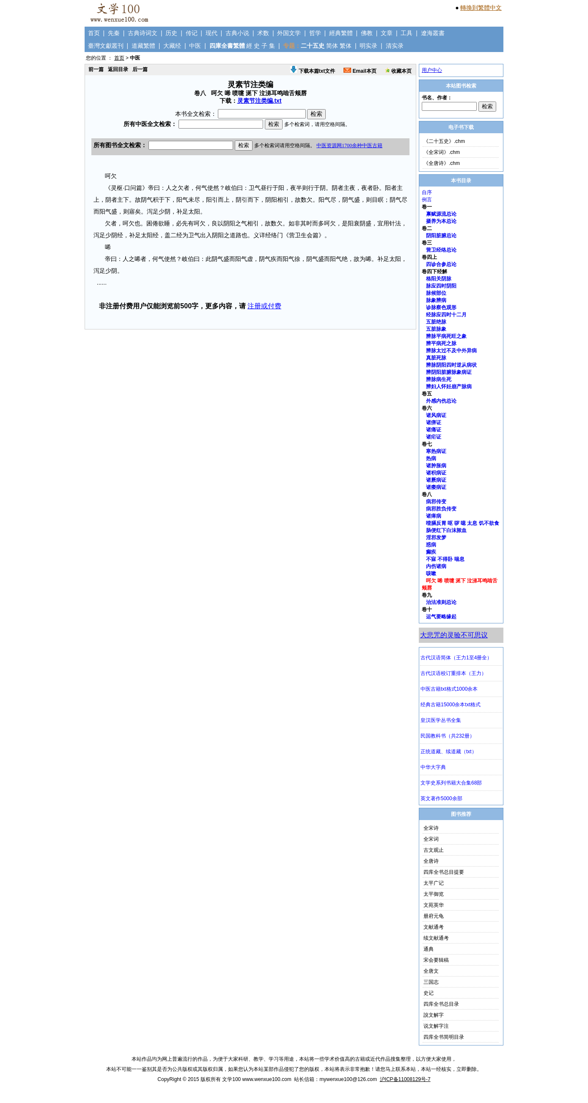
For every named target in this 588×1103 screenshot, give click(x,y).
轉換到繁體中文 (481, 7)
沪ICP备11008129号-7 (405, 1079)
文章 (387, 33)
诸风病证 (436, 415)
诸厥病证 (436, 480)
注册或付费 (264, 306)
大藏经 (172, 45)
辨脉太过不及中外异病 (451, 351)
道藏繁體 (143, 45)
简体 (332, 45)
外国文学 (289, 33)
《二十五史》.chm (444, 141)
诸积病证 (436, 473)
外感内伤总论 (441, 401)
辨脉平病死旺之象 (446, 336)
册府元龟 (433, 916)
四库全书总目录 (441, 1004)
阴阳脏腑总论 (441, 236)
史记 (428, 993)
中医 (195, 45)
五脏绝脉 (436, 322)
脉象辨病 (436, 300)
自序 (427, 192)
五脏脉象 (436, 329)
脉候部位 (436, 293)
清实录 (395, 45)
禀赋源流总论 (441, 214)
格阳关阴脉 (438, 279)
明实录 (368, 45)
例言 (427, 200)
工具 (406, 33)
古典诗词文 (142, 33)
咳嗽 (431, 573)
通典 (428, 949)
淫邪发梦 (436, 538)
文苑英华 (433, 905)
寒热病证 (436, 451)
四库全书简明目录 (443, 1037)
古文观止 (433, 850)
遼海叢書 (433, 33)
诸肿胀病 (436, 466)
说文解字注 (436, 1026)
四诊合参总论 (441, 264)
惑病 (431, 545)
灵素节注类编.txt (259, 100)
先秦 (114, 33)
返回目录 (118, 69)
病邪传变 (436, 502)
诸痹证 (433, 422)
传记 (192, 33)
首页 (94, 33)
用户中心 (432, 70)
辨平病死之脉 (441, 343)
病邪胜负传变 (441, 509)
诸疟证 (433, 437)
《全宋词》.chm (441, 152)
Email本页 (359, 71)
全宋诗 (431, 828)
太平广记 (433, 883)
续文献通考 (436, 938)
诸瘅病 (433, 516)
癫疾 (431, 552)
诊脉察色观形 (441, 307)
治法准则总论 (441, 602)
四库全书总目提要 (443, 872)
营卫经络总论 (441, 250)
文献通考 (433, 927)
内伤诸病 (436, 566)
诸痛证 (433, 430)
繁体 (346, 45)
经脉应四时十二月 (446, 315)
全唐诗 (431, 861)
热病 (431, 458)
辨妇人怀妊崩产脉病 (449, 387)
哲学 (315, 33)
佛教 (367, 33)
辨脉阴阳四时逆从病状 (451, 365)
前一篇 (96, 69)
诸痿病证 (436, 487)
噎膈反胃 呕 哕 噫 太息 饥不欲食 (462, 523)
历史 (171, 33)
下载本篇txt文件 (312, 71)
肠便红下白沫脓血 (446, 530)
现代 (211, 33)
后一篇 (140, 69)
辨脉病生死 (438, 379)
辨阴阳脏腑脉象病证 (449, 372)
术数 (263, 33)
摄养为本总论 (441, 221)
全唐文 (431, 971)
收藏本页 (398, 71)
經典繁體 (341, 33)
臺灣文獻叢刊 (106, 45)
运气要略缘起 (441, 617)
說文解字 (433, 1015)
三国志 (431, 982)
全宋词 (431, 839)
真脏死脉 (436, 358)
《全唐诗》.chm (441, 163)
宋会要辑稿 (436, 960)
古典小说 (237, 33)
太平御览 (433, 894)
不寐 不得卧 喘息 (445, 559)
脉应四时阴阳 (441, 286)
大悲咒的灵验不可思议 (454, 635)
